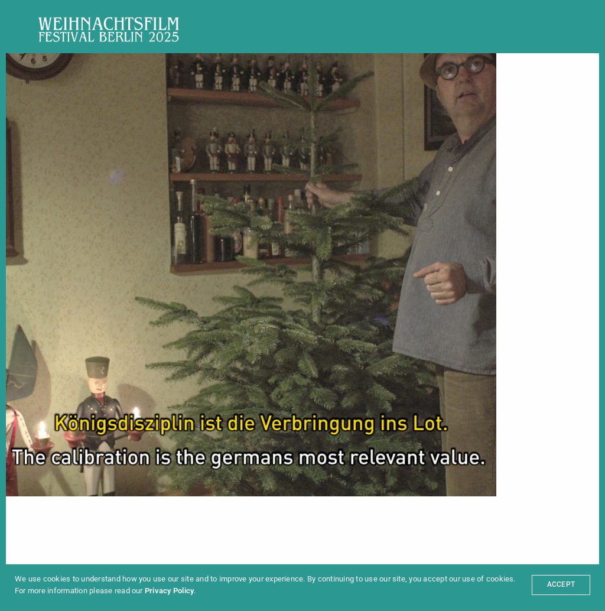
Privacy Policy (169, 590)
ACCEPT (561, 584)
